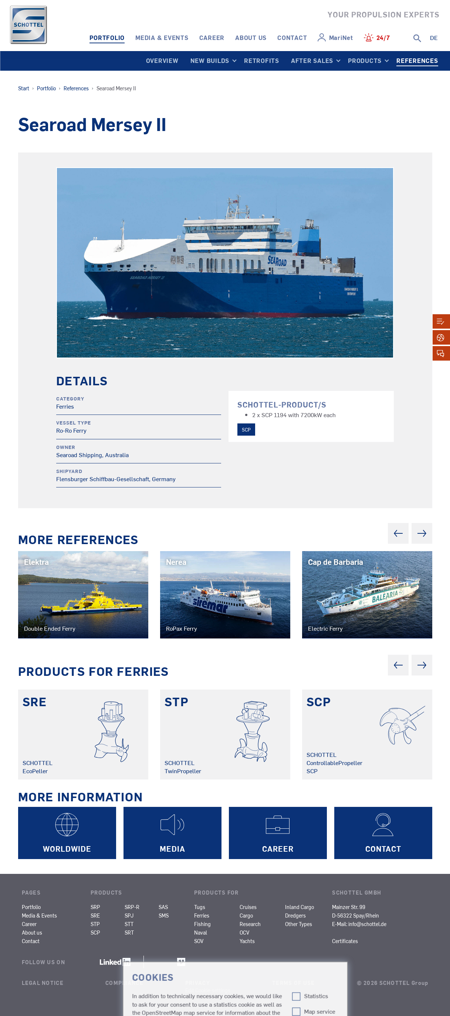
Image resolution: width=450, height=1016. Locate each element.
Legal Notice (43, 982)
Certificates (345, 941)
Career (212, 37)
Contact (292, 37)
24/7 (383, 37)
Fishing (202, 924)
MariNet (341, 37)
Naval (200, 932)
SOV (198, 941)
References (417, 60)
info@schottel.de (367, 924)
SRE (95, 915)
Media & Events (162, 37)
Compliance (124, 982)
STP (95, 924)
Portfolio (107, 37)
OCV (244, 932)
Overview (162, 60)
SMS (164, 915)
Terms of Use (293, 982)
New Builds (210, 60)
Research (250, 924)
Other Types (298, 924)
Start (23, 88)
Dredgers (295, 915)
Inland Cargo (299, 907)
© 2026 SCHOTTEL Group (393, 982)
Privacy (197, 982)
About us (251, 37)
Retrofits (261, 60)
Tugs (199, 907)
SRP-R (132, 907)
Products (365, 60)
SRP (95, 907)
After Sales (312, 60)
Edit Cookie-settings (207, 990)
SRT (129, 932)
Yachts (247, 941)
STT (129, 924)
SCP (246, 429)
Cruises (248, 907)
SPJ (129, 915)
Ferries (201, 915)
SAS (163, 907)
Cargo (246, 915)
